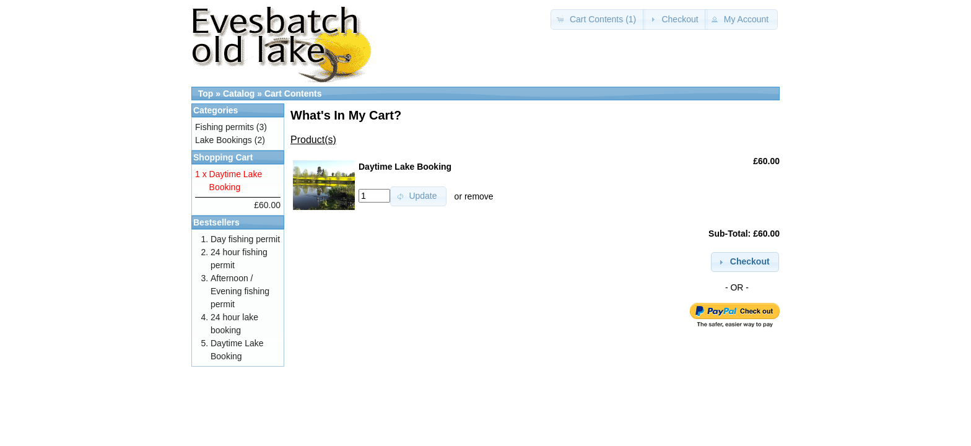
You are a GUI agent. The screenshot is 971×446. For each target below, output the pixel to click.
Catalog (239, 93)
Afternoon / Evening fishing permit (240, 291)
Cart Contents (293, 93)
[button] (598, 19)
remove (479, 196)
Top (206, 93)
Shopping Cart (223, 157)
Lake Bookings (223, 140)
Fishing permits (224, 127)
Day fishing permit (245, 239)
